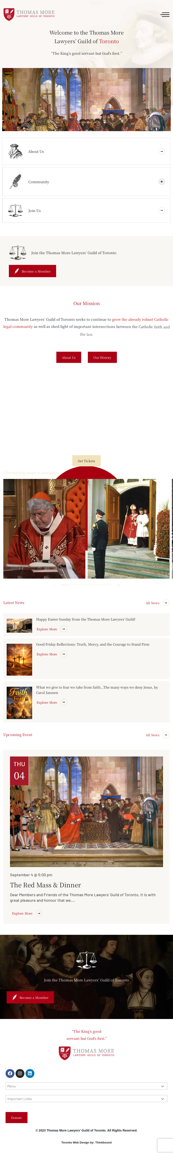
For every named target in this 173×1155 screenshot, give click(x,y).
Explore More (52, 726)
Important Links (85, 1099)
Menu (85, 1086)
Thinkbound (103, 1142)
